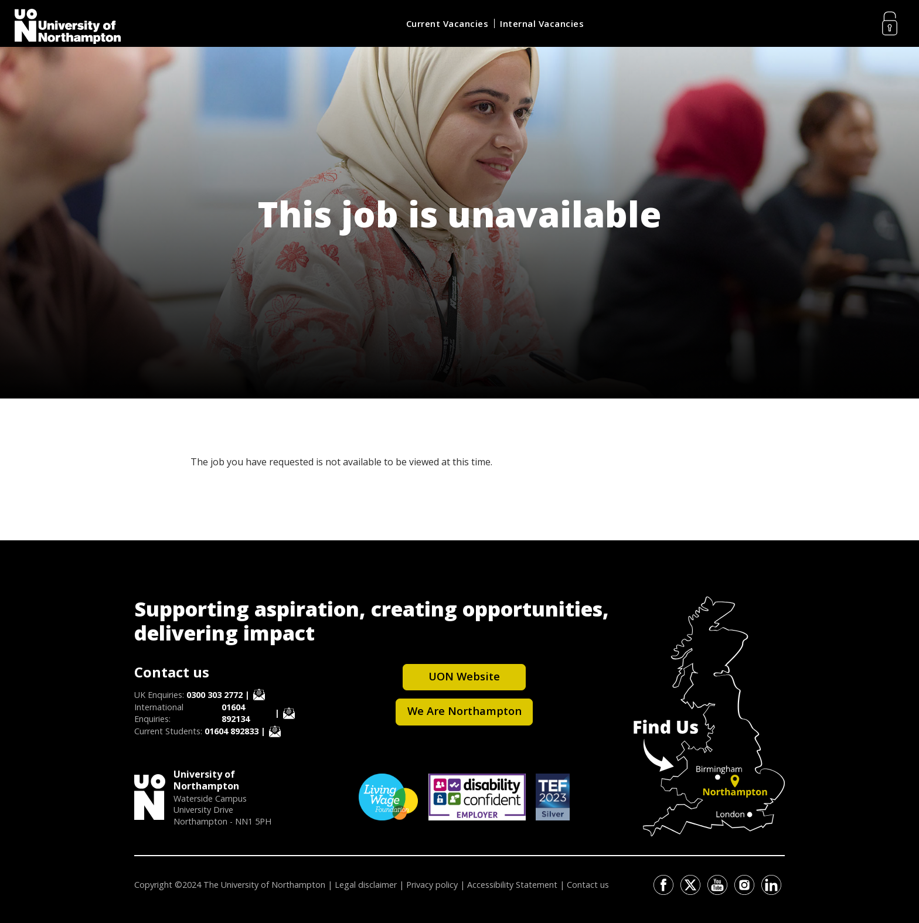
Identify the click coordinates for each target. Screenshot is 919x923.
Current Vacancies (447, 23)
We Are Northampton (464, 710)
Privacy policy (432, 884)
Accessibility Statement (512, 884)
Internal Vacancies (542, 23)
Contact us (588, 884)
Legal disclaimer (366, 884)
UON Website (464, 676)
